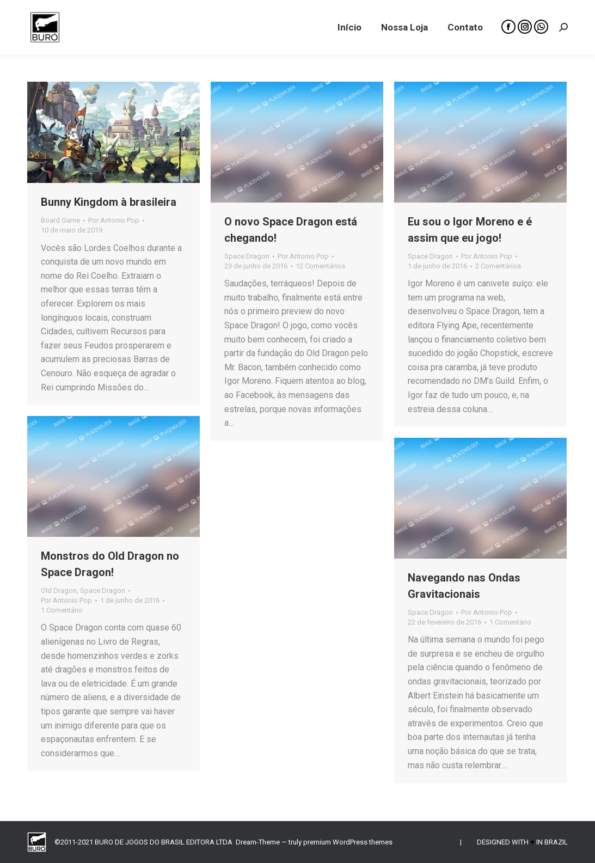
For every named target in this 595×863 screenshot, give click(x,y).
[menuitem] (349, 27)
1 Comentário (62, 610)
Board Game (60, 220)
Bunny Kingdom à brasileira (108, 202)
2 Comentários (498, 266)
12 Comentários (320, 266)
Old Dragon (59, 590)
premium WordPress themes (347, 842)
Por (113, 220)
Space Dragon (246, 256)
